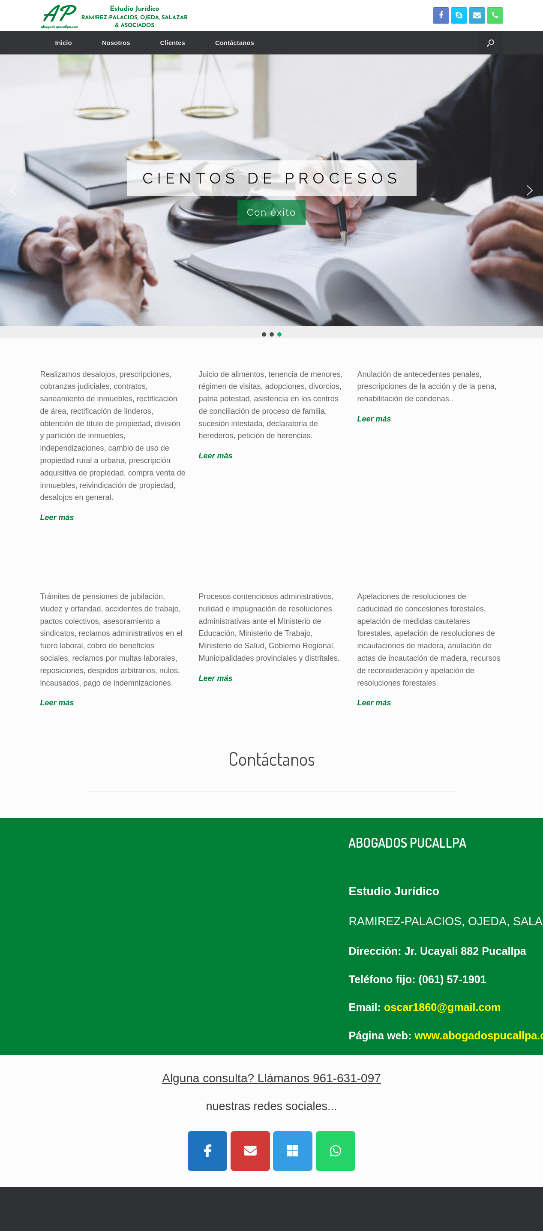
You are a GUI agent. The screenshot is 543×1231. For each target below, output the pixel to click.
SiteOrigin (283, 1214)
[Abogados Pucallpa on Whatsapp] (335, 1151)
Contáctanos (234, 42)
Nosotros (116, 42)
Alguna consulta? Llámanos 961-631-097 (271, 1078)
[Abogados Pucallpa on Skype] (292, 1151)
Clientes (172, 42)
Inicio (63, 42)
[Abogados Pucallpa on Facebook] (207, 1151)
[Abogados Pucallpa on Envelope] (250, 1151)
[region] (271, 196)
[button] (490, 42)
